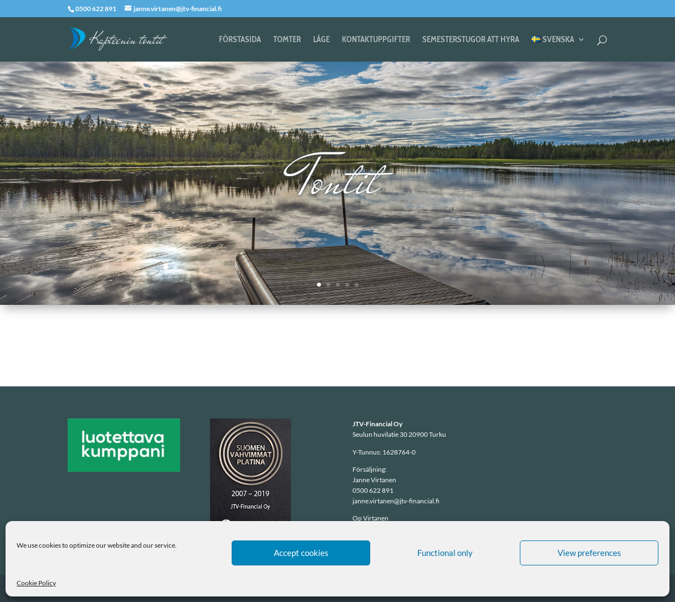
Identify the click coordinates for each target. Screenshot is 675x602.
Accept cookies (301, 553)
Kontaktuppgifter (376, 39)
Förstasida (240, 39)
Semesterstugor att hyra (470, 39)
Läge (321, 39)
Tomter (287, 39)
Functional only (445, 553)
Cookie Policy (36, 583)
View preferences (589, 553)
